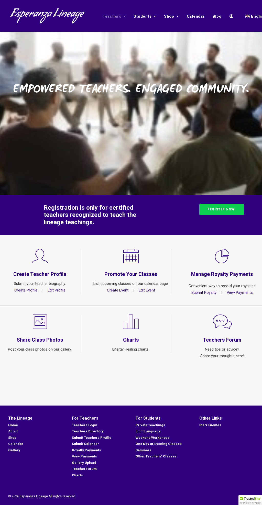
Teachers (114, 16)
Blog (217, 16)
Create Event (117, 290)
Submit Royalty (203, 292)
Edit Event (147, 290)
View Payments (240, 292)
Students (145, 16)
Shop (171, 16)
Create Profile (25, 290)
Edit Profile (57, 290)
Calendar (196, 16)
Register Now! (222, 209)
